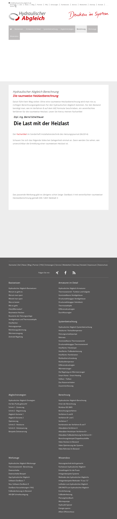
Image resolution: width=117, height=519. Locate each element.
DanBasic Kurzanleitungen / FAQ (21, 487)
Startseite (13, 4)
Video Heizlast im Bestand (69, 442)
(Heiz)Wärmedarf (15, 309)
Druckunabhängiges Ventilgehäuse (72, 298)
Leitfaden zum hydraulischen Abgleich (73, 484)
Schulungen (54, 4)
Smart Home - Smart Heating (70, 375)
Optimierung (13, 421)
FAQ (46, 4)
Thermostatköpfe (65, 305)
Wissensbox (14, 36)
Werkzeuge (92, 29)
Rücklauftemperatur (66, 361)
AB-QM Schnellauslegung (18, 494)
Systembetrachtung (51, 29)
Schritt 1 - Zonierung (16, 407)
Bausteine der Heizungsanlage (20, 316)
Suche (13, 6)
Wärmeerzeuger (65, 368)
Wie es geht (13, 305)
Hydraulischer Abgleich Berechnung (72, 400)
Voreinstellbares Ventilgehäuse (71, 295)
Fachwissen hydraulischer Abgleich (72, 467)
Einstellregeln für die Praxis (69, 470)
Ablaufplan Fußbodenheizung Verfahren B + (75, 435)
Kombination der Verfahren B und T (72, 424)
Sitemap (92, 4)
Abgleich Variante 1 (16, 414)
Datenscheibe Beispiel (17, 474)
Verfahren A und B (66, 414)
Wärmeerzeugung (16, 333)
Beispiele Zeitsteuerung (18, 431)
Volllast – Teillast (65, 379)
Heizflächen (13, 323)
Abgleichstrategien (67, 29)
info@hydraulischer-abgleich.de (20, 3)
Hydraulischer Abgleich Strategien (22, 400)
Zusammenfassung (66, 386)
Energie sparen (64, 508)
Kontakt (100, 4)
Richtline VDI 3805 (65, 407)
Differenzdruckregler (67, 309)
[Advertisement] (59, 60)
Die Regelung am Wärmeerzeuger (72, 372)
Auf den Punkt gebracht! (18, 404)
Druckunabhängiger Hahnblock (71, 302)
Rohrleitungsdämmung (17, 330)
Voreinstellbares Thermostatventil (72, 341)
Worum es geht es (16, 292)
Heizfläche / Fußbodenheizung (70, 351)
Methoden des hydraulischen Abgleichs (74, 477)
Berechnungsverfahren (67, 411)
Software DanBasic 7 (17, 480)
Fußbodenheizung (65, 494)
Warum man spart (16, 295)
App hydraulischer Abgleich (19, 477)
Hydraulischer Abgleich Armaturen (72, 288)
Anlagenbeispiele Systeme (69, 474)
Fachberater (65, 4)
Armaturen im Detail (33, 29)
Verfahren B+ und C (66, 417)
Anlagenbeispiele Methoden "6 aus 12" (74, 480)
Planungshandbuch (66, 498)
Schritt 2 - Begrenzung (17, 411)
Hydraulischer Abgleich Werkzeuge (22, 463)
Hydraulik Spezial (65, 505)
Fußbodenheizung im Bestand (20, 491)
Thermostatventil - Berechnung (21, 467)
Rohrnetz (62, 337)
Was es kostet (14, 302)
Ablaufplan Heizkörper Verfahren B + (73, 431)
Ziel (20, 4)
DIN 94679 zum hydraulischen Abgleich (74, 487)
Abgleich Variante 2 (16, 417)
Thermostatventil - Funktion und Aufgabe (74, 292)
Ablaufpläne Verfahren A (68, 428)
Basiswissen (19, 29)
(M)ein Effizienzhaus (66, 512)
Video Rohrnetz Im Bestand (69, 449)
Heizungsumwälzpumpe (68, 334)
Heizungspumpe (15, 326)
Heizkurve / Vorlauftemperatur (70, 330)
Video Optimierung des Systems (71, 445)
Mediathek (83, 4)
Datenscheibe (14, 470)
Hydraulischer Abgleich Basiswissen (22, 288)
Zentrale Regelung (16, 337)
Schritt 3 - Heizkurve (16, 424)
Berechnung (81, 29)
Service (74, 4)
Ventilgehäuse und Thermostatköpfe (23, 319)
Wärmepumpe (64, 501)
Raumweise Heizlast (16, 312)
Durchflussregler (65, 312)
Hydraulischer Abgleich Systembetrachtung (75, 327)
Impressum (92, 265)
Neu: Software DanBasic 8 (19, 484)
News (27, 4)
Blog (33, 4)
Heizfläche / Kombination (68, 355)
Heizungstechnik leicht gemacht (71, 463)
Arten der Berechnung (67, 404)
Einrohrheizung (64, 491)
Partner (39, 4)
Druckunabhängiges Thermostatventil (73, 344)
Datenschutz (103, 265)
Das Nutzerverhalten (67, 382)
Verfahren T (63, 421)
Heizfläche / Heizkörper (68, 348)
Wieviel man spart (15, 298)
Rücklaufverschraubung (68, 358)
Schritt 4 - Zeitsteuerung (18, 428)
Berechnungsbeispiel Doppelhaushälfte (74, 438)
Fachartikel (22, 134)
